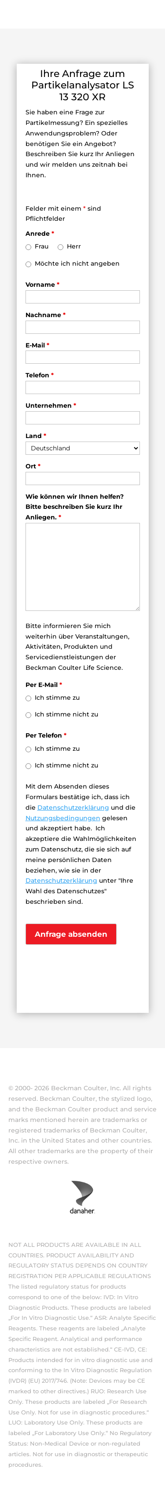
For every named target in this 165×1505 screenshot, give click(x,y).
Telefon (40, 375)
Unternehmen (51, 405)
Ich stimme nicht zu (66, 714)
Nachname (46, 315)
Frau (41, 246)
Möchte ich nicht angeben (77, 263)
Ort (33, 466)
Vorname (42, 285)
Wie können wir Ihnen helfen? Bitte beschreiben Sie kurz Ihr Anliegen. (75, 507)
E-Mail (37, 345)
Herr (74, 246)
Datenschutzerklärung (73, 807)
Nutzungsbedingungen (63, 818)
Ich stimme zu (57, 697)
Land (36, 436)
